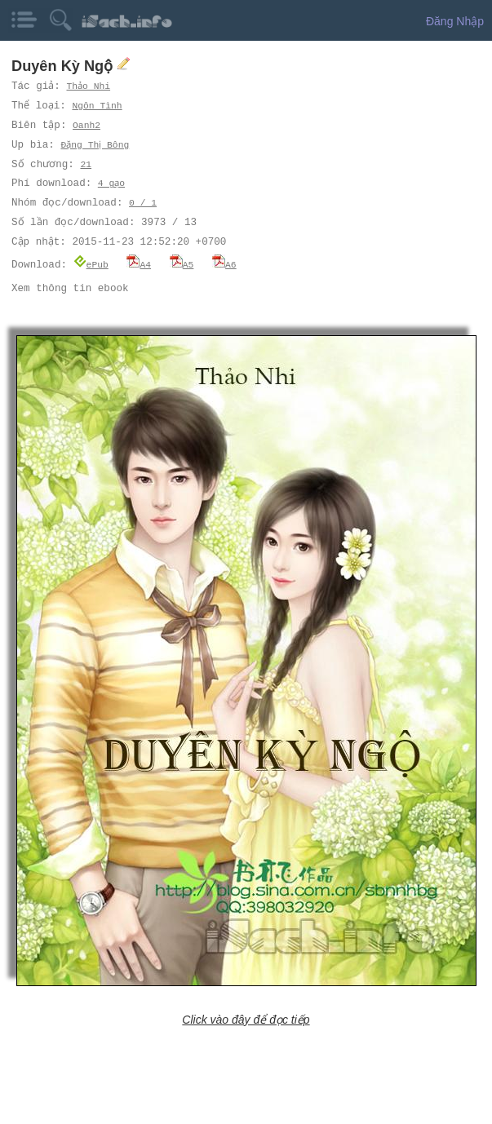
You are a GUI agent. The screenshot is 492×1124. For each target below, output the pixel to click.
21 (85, 164)
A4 (138, 264)
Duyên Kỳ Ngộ (64, 66)
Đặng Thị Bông (96, 145)
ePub (91, 264)
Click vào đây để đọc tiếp (245, 1018)
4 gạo (112, 183)
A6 (224, 264)
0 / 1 (143, 203)
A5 (182, 264)
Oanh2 (87, 125)
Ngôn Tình (98, 106)
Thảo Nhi (89, 86)
